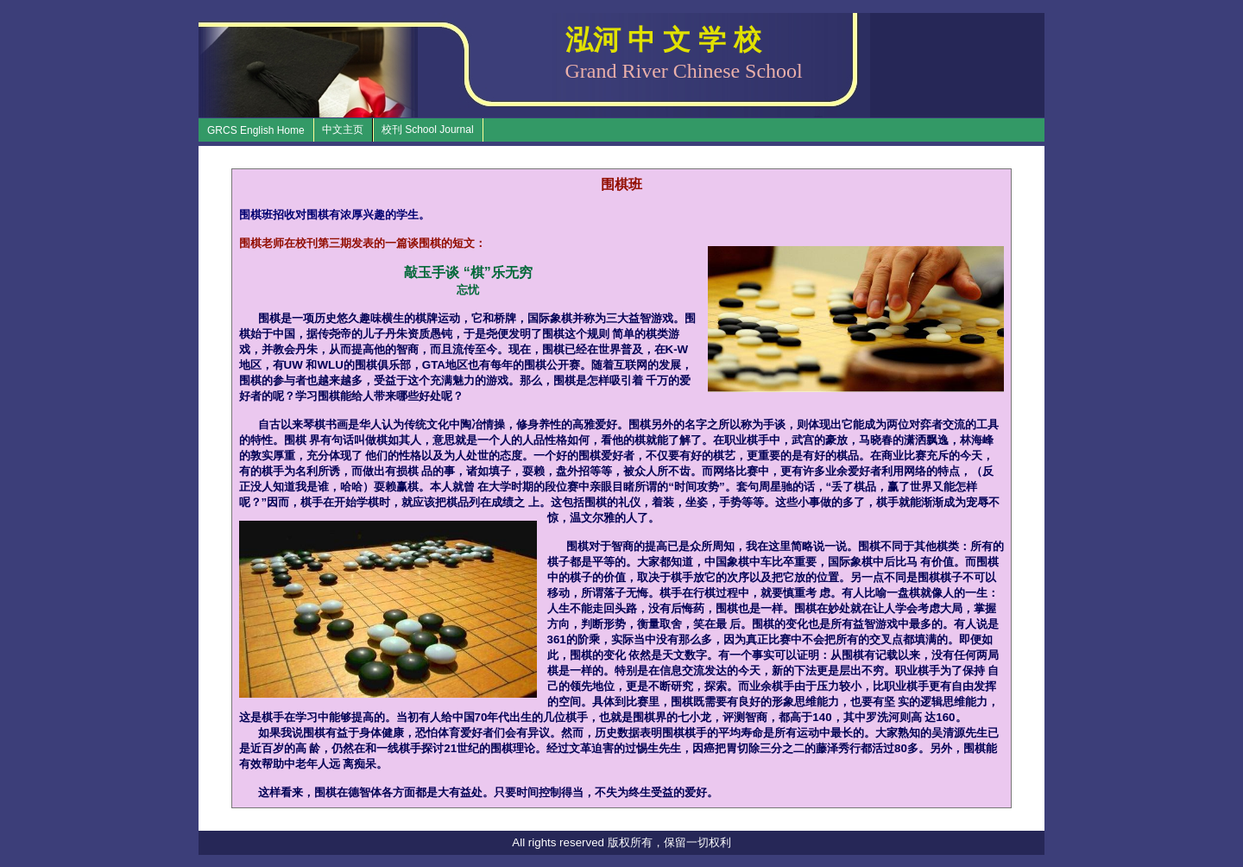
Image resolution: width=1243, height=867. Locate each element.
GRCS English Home (256, 130)
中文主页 (342, 129)
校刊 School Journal (428, 129)
